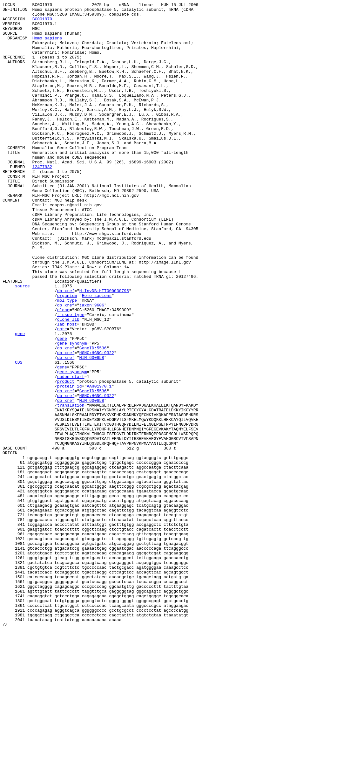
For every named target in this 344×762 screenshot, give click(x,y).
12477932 (42, 200)
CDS (18, 434)
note (62, 394)
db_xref (66, 349)
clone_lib (68, 383)
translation (70, 486)
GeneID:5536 (93, 417)
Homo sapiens (47, 45)
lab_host (67, 389)
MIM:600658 (91, 429)
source (22, 343)
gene (20, 400)
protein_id (69, 463)
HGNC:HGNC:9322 (96, 423)
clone (63, 371)
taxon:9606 (91, 366)
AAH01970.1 (99, 463)
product (66, 457)
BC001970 (42, 22)
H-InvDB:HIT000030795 (104, 349)
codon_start (70, 452)
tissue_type (70, 377)
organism (67, 354)
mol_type (67, 360)
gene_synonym (72, 412)
